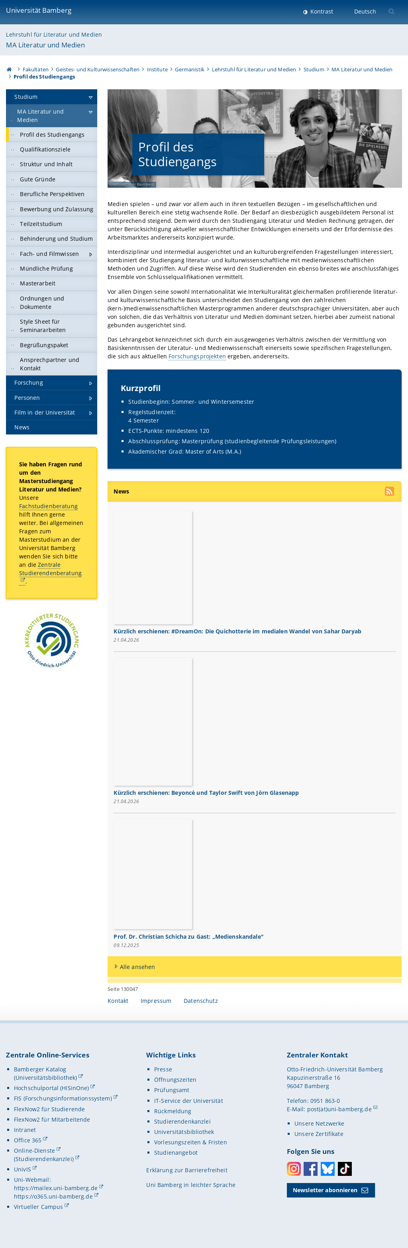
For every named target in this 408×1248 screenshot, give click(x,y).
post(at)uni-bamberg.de (339, 1109)
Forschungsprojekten (197, 356)
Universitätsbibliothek (184, 1132)
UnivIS (22, 1169)
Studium (314, 69)
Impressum (156, 1001)
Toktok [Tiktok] (345, 1169)
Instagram (294, 1169)
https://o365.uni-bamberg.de (53, 1197)
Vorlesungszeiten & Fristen (190, 1142)
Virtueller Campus (38, 1207)
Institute (157, 69)
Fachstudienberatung (48, 506)
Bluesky (328, 1169)
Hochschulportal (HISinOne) (51, 1088)
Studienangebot (176, 1153)
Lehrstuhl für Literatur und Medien (54, 34)
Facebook (311, 1169)
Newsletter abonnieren (325, 1190)
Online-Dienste (34, 1151)
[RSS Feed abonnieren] (390, 492)
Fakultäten (36, 69)
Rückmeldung (173, 1111)
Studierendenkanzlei (182, 1121)
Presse (163, 1069)
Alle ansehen (137, 967)
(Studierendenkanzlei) (44, 1159)
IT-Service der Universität (188, 1101)
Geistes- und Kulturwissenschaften (97, 69)
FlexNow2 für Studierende (49, 1109)
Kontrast (321, 11)
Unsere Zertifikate (318, 1134)
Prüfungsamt (172, 1090)
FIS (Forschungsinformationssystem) (63, 1099)
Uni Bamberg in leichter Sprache (190, 1185)
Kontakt (118, 1001)
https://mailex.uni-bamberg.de (56, 1188)
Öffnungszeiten (175, 1080)
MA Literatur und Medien (45, 44)
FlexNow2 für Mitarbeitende (52, 1119)
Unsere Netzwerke (319, 1124)
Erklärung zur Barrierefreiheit (186, 1170)
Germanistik (189, 69)
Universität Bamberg (38, 10)
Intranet (25, 1130)
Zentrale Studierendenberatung (50, 569)
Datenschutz (201, 1001)
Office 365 (27, 1140)
